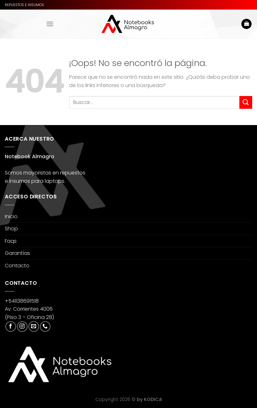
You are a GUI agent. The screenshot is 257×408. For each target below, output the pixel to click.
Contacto (17, 265)
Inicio (11, 216)
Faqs (11, 241)
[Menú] (50, 24)
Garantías (17, 253)
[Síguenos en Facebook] (10, 326)
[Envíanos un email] (33, 326)
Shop (11, 228)
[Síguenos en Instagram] (22, 326)
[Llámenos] (45, 326)
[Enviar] (245, 102)
